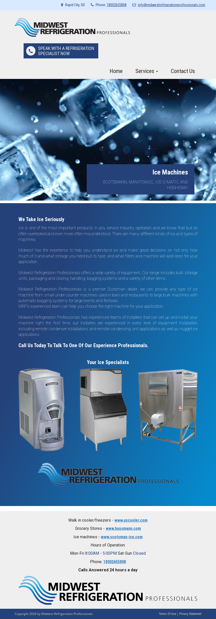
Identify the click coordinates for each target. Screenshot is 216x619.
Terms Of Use (167, 614)
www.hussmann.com (123, 528)
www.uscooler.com (131, 520)
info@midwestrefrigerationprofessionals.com (171, 5)
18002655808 (116, 5)
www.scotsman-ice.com (122, 536)
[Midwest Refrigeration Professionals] (72, 27)
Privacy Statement (190, 614)
